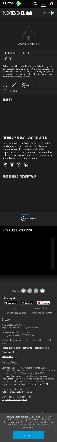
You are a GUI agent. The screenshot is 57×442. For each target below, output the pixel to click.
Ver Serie (28, 218)
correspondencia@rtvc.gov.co (14, 376)
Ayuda (15, 308)
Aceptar (28, 435)
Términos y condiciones (15, 312)
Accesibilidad (7, 356)
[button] (51, 194)
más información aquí (35, 426)
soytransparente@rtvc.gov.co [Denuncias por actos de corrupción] (14, 399)
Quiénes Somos (41, 308)
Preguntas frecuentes (41, 312)
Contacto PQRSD (14, 378)
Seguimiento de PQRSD (39, 384)
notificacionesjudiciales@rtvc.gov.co (17, 391)
